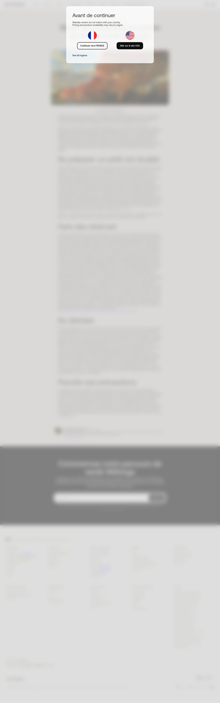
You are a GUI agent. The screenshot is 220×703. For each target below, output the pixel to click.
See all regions (79, 55)
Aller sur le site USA (130, 45)
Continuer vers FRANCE (92, 45)
